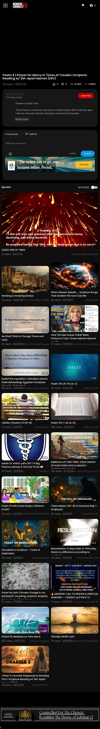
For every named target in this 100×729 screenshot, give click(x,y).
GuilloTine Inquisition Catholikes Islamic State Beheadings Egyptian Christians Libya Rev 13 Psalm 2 (25, 382)
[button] (92, 5)
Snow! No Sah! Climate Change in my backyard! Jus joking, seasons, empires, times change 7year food (25, 596)
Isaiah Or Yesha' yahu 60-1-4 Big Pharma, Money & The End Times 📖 (22, 465)
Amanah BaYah (15, 94)
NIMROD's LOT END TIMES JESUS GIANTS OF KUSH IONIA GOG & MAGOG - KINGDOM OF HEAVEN (73, 465)
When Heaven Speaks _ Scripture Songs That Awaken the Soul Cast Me (74, 294)
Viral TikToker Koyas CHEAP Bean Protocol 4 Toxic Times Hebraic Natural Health (73, 338)
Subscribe (86, 95)
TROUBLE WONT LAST (63, 636)
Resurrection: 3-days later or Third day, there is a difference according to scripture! (73, 552)
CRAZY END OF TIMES (13, 250)
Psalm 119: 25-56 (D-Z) (64, 383)
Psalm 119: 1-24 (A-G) (63, 422)
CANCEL (72, 153)
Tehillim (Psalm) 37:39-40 (17, 422)
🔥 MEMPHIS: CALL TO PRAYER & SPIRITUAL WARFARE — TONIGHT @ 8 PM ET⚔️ (74, 595)
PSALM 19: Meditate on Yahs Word (21, 636)
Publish (87, 153)
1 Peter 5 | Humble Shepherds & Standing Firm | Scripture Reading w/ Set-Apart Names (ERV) (25, 679)
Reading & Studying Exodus (17, 295)
